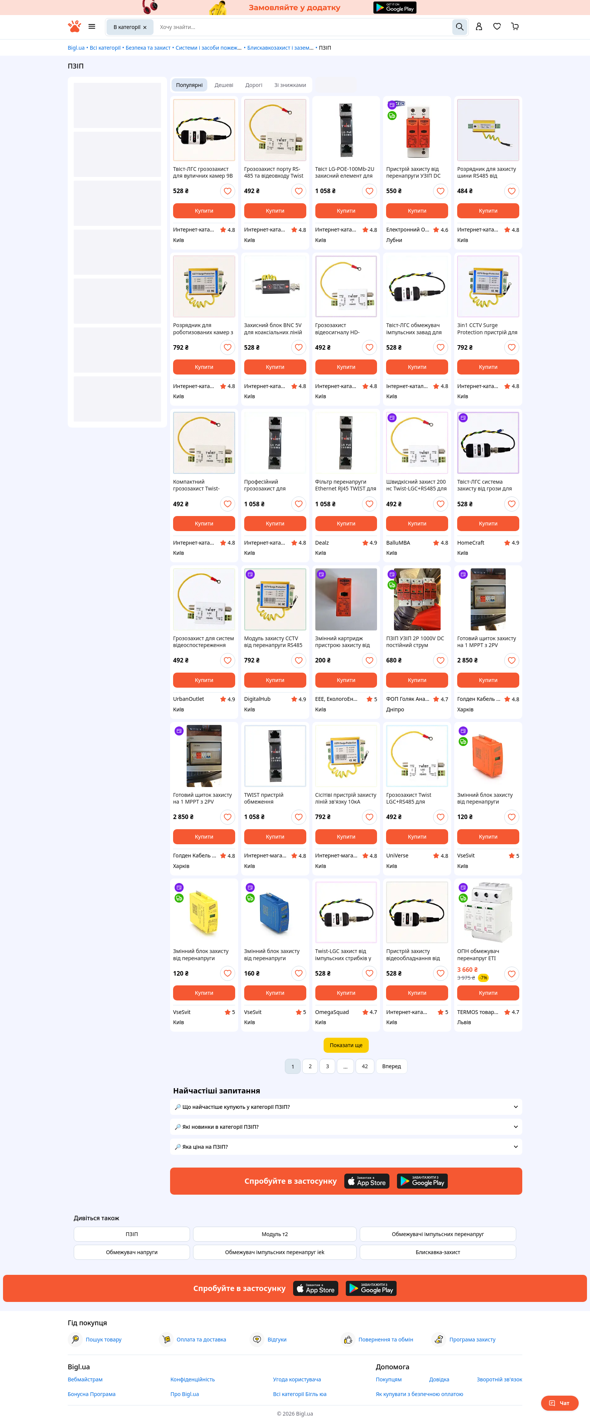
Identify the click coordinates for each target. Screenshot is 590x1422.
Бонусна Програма (92, 1394)
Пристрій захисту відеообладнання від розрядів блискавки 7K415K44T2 (413, 954)
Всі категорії (105, 47)
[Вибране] (497, 28)
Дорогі (253, 84)
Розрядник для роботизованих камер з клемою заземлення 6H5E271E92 (203, 328)
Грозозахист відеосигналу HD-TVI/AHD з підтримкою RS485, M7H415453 (343, 328)
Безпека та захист (148, 47)
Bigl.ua (76, 47)
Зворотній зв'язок (499, 1379)
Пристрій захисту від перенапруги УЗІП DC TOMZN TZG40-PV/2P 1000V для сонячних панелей (413, 172)
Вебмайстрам (85, 1379)
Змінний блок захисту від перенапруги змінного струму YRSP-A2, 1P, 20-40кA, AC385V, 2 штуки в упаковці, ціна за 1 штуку (488, 798)
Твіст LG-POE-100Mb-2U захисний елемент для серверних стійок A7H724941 (344, 172)
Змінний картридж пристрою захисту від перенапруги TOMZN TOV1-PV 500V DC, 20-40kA (342, 642)
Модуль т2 (275, 1234)
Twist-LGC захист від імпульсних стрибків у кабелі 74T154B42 (343, 954)
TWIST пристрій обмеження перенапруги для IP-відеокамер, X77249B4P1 (270, 798)
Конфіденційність (192, 1379)
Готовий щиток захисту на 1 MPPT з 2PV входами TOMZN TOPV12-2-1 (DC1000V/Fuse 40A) (486, 642)
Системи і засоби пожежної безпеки (222, 47)
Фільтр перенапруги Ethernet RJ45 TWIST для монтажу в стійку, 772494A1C (345, 485)
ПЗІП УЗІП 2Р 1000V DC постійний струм (415, 642)
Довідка (439, 1379)
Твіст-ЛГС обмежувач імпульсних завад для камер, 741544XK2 (414, 328)
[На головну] (74, 30)
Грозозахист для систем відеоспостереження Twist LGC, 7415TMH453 (203, 642)
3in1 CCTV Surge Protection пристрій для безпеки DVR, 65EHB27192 (487, 328)
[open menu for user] (479, 27)
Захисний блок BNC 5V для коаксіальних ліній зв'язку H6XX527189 (273, 328)
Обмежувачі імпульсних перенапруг (438, 1234)
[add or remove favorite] (227, 191)
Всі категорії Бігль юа (300, 1394)
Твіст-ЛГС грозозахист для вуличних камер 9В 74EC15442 (203, 172)
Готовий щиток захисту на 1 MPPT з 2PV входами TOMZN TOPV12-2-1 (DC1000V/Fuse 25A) (202, 798)
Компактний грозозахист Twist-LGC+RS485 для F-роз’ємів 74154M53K (198, 485)
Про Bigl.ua (184, 1394)
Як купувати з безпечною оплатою (420, 1394)
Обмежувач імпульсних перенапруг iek (274, 1252)
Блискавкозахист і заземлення (286, 47)
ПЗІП (132, 1234)
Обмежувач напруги (132, 1252)
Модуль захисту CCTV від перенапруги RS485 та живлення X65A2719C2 (273, 642)
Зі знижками (290, 84)
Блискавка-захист (438, 1252)
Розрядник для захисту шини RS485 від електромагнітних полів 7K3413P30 (487, 172)
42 (365, 1066)
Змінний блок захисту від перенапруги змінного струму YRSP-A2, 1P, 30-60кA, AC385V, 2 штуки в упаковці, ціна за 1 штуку (275, 954)
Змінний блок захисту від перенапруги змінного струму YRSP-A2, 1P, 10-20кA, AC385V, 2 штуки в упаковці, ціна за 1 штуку (204, 954)
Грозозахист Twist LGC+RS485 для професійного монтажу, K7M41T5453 (416, 798)
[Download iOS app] (366, 1181)
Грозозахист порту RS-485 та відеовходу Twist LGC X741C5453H (273, 172)
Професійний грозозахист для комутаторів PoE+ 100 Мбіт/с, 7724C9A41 (271, 485)
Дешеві (224, 84)
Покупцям (389, 1379)
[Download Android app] (422, 1181)
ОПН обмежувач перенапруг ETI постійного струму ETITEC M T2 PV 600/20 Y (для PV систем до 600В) (487, 954)
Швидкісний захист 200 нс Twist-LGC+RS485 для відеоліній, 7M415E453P (416, 485)
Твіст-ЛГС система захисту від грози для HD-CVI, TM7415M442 (484, 485)
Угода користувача (297, 1379)
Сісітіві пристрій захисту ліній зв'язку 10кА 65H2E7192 (346, 798)
